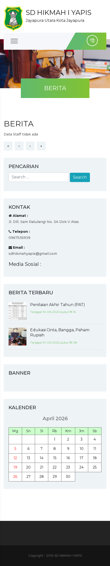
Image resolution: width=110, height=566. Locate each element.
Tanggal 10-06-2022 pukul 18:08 (53, 342)
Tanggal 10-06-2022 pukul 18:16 (53, 312)
